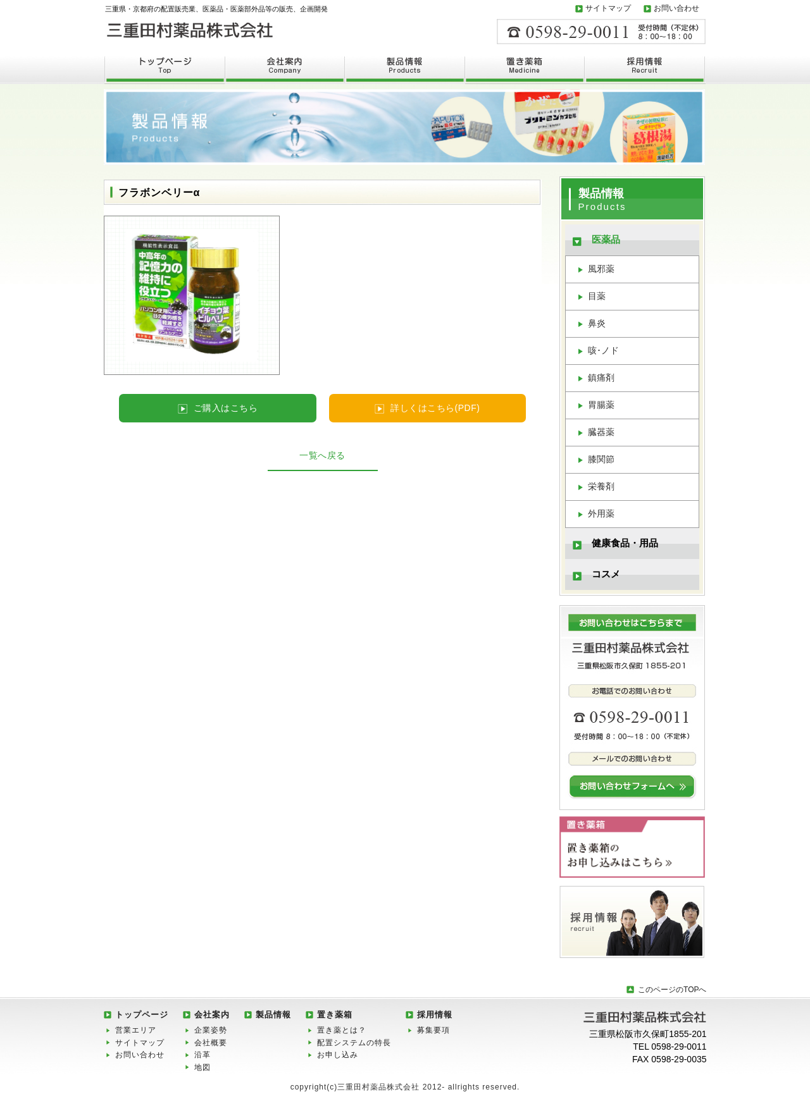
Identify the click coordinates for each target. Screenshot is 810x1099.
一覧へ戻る (322, 455)
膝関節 (601, 459)
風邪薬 (601, 269)
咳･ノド (603, 350)
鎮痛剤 (601, 377)
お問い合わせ (676, 8)
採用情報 (434, 1014)
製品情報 (273, 1014)
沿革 (202, 1054)
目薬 (597, 296)
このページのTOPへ (672, 989)
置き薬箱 (334, 1014)
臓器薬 (601, 432)
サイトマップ (608, 8)
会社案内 (212, 1014)
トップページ (141, 1014)
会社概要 (210, 1042)
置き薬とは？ (341, 1030)
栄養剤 (601, 486)
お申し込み (337, 1054)
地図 (202, 1067)
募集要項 (433, 1030)
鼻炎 (597, 323)
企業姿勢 (210, 1030)
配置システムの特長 (354, 1042)
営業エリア (135, 1030)
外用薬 (601, 513)
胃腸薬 (601, 405)
